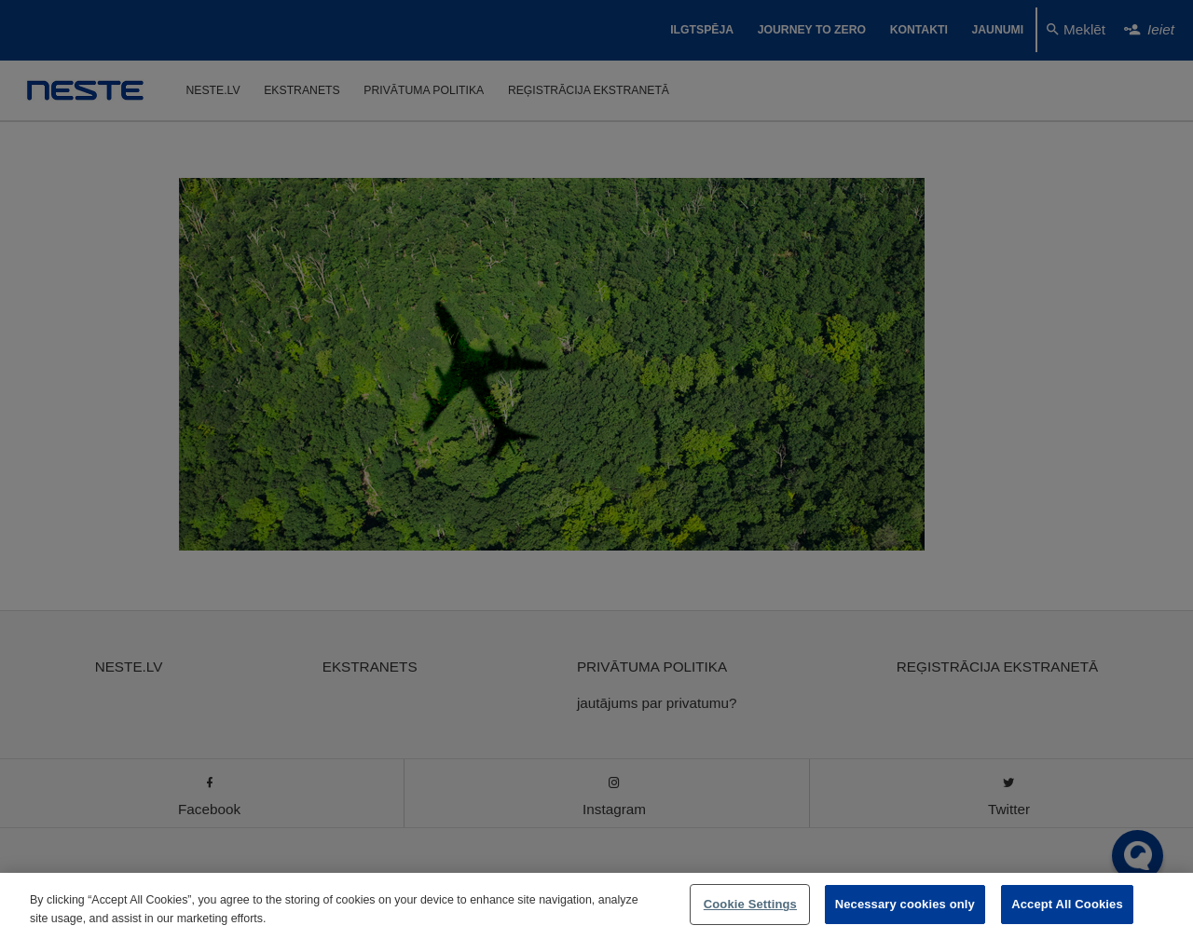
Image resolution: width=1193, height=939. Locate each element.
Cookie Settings (750, 904)
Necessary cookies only (905, 904)
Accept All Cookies (1067, 904)
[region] (596, 906)
